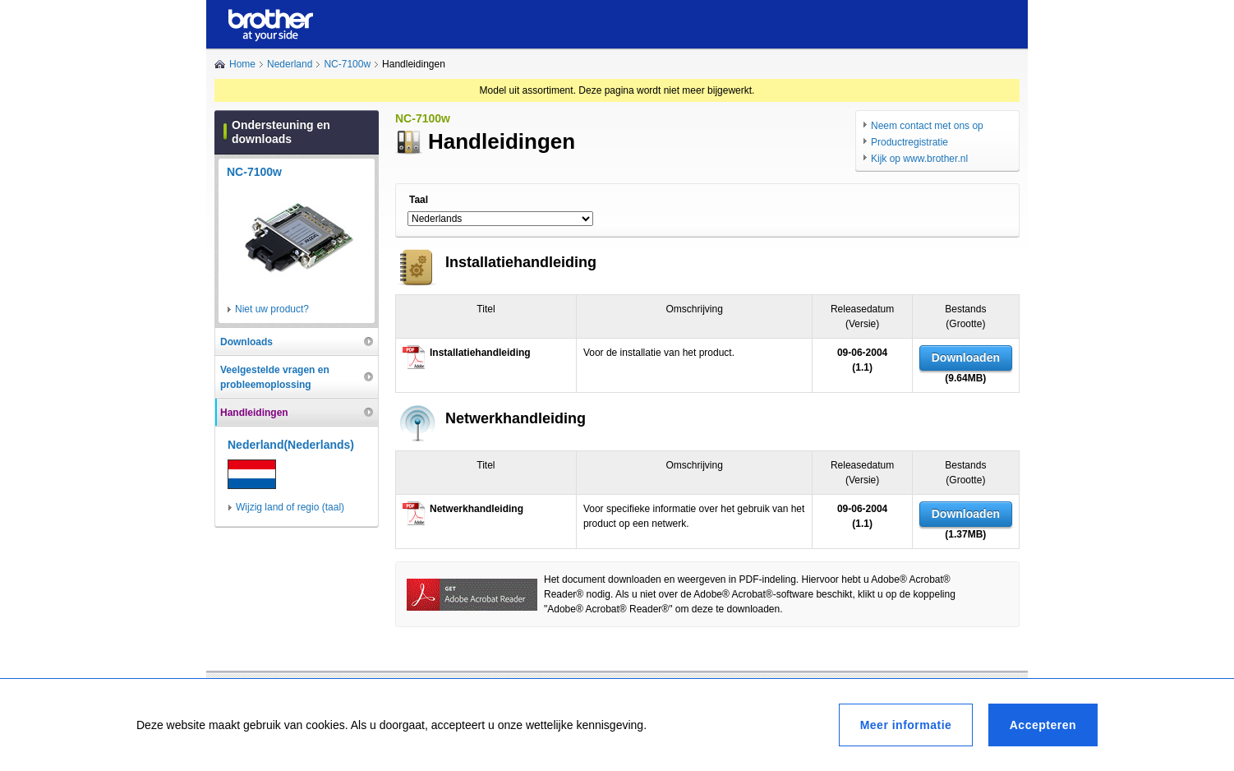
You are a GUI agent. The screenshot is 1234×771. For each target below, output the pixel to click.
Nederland (289, 64)
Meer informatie (906, 725)
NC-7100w (347, 64)
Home (242, 64)
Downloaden (966, 357)
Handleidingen (254, 412)
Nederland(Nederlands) (291, 444)
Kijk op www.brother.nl (919, 158)
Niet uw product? (272, 309)
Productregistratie (909, 142)
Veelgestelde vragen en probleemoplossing (274, 377)
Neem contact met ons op (927, 126)
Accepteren (1043, 725)
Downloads (246, 342)
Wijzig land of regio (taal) (290, 507)
